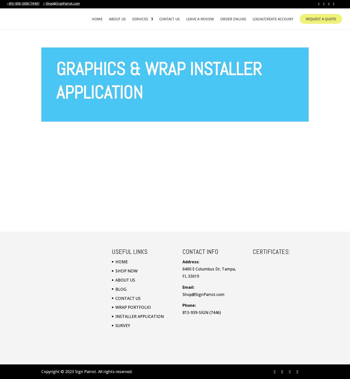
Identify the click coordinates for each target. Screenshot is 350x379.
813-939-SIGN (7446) (24, 3)
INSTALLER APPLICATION (139, 316)
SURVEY (122, 325)
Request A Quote (321, 21)
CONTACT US (128, 298)
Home (97, 21)
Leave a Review (200, 21)
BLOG (120, 289)
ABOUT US (125, 280)
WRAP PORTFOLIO (133, 307)
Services (140, 21)
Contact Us (169, 21)
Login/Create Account (272, 21)
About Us (117, 21)
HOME (121, 262)
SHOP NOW (126, 271)
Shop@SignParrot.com (203, 294)
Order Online (233, 21)
